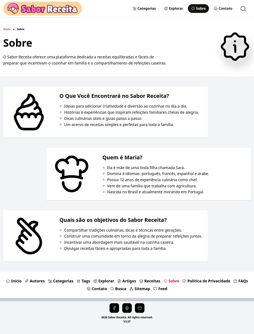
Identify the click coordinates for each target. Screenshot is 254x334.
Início (7, 29)
